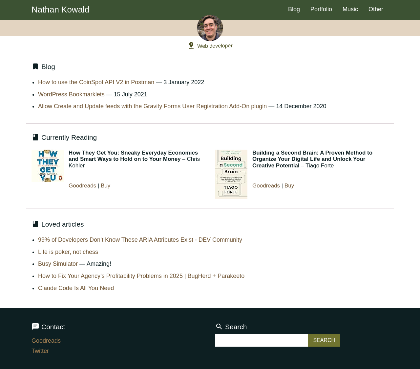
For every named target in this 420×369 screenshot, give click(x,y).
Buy (105, 186)
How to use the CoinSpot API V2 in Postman (96, 82)
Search (231, 327)
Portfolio (321, 9)
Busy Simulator (58, 263)
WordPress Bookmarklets (71, 94)
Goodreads (82, 186)
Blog (294, 9)
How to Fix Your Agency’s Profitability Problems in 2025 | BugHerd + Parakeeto (141, 276)
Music (350, 9)
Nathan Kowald (60, 9)
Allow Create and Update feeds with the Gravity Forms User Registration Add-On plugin (152, 106)
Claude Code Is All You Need (76, 288)
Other (375, 9)
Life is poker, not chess (68, 252)
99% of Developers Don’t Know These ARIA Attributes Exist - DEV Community (140, 239)
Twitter (40, 351)
